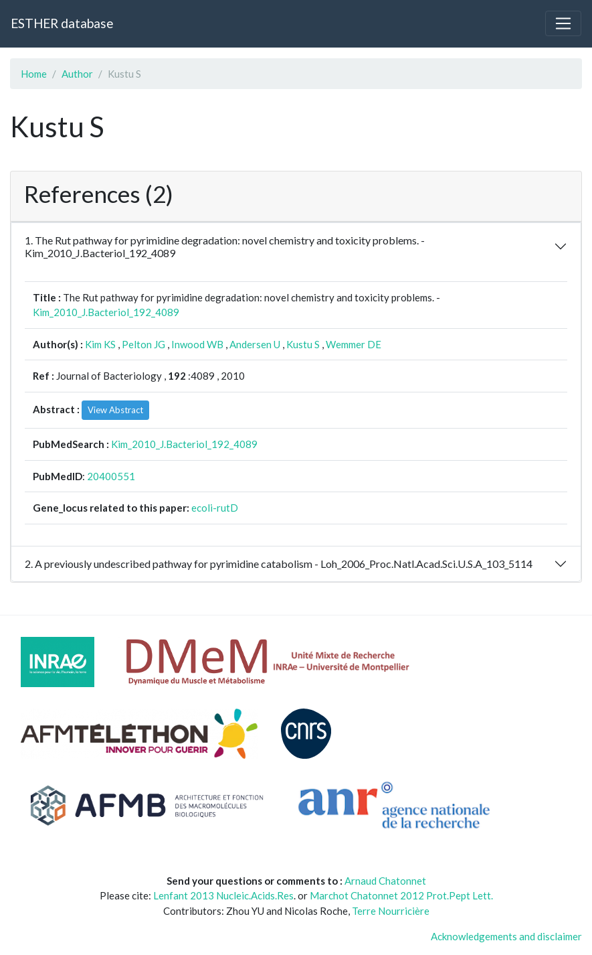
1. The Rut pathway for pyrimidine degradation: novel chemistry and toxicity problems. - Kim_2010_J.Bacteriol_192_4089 (225, 246)
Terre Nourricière (390, 911)
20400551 (111, 476)
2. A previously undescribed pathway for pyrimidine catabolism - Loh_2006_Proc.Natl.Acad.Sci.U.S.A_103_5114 (278, 563)
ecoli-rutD (214, 508)
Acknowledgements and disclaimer (506, 936)
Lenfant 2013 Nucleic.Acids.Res (223, 895)
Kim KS (100, 344)
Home (34, 74)
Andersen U (254, 344)
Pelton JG (143, 344)
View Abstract (115, 410)
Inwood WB (197, 344)
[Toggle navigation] (563, 23)
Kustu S (303, 344)
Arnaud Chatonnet (385, 881)
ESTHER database (62, 23)
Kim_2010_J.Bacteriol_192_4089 (106, 312)
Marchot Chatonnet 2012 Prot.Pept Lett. (401, 895)
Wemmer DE (353, 344)
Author (77, 74)
